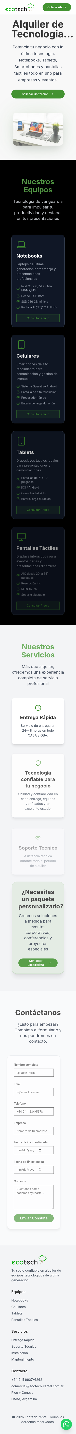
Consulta (17, 1181)
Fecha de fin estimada (26, 1161)
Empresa (16, 1123)
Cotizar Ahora (56, 7)
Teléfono (16, 1103)
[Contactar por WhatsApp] (66, 1425)
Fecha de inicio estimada (27, 1142)
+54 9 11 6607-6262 (26, 1380)
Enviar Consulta (30, 1218)
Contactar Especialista (39, 961)
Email (14, 1084)
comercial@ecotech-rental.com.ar (37, 1386)
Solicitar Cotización (38, 95)
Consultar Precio (38, 325)
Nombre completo (23, 1064)
